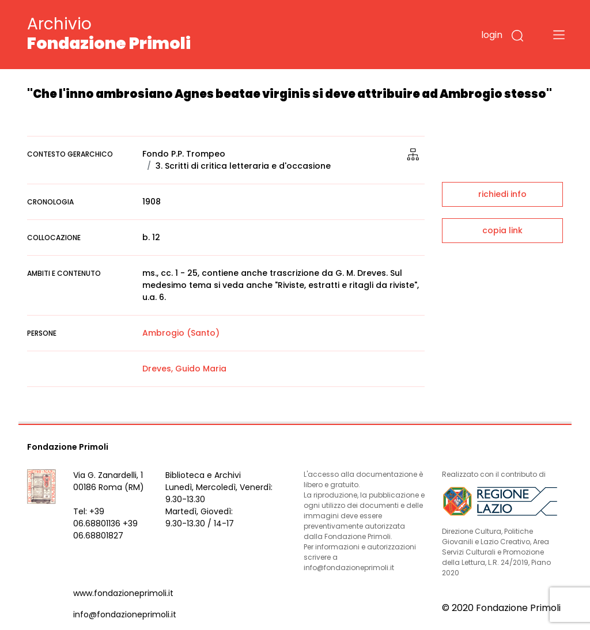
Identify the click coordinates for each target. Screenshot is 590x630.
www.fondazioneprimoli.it (123, 593)
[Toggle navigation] (559, 34)
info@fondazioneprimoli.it (124, 614)
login (491, 34)
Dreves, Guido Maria (184, 368)
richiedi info (502, 194)
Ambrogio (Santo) (181, 333)
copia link (502, 230)
